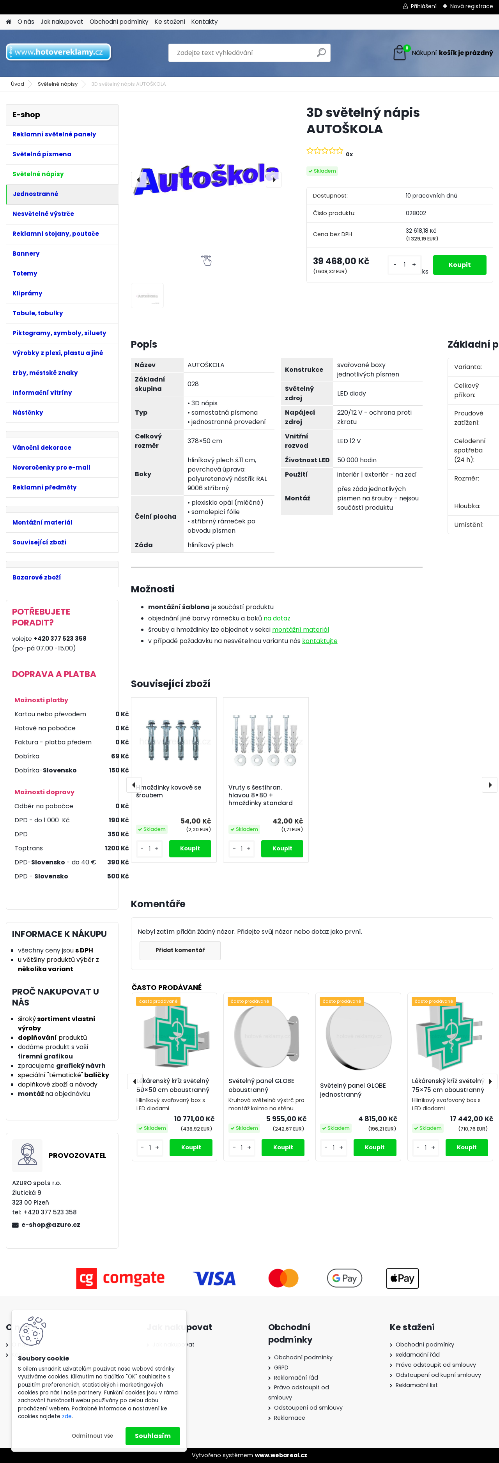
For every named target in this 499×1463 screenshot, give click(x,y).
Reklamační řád (296, 1378)
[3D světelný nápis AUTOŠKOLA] (206, 179)
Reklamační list (417, 1385)
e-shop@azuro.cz (50, 1224)
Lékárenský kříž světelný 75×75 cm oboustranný (448, 1085)
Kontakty (204, 22)
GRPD (281, 1367)
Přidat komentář (180, 950)
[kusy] (404, 265)
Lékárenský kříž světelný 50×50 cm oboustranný (172, 1085)
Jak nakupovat (62, 22)
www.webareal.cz (281, 1455)
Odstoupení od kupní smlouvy (438, 1375)
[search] (321, 55)
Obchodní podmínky (119, 22)
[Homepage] (8, 22)
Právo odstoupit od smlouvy (436, 1365)
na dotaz (277, 618)
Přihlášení (424, 6)
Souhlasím (153, 1435)
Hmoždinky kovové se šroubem (168, 791)
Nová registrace (471, 6)
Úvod (17, 84)
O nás (26, 22)
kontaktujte (320, 640)
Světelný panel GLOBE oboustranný (261, 1085)
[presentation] (139, 179)
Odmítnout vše (92, 1436)
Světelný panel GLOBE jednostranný (353, 1090)
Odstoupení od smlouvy (308, 1408)
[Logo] (59, 53)
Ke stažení (170, 22)
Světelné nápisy (58, 84)
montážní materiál (300, 629)
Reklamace (289, 1418)
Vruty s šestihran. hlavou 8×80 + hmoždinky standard (260, 795)
